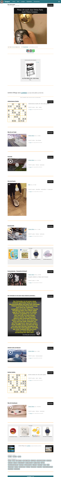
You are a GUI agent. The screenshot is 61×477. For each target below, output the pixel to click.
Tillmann (31, 413)
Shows (45, 464)
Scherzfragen (40, 464)
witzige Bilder (17, 5)
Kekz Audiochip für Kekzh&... (13, 436)
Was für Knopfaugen (12, 403)
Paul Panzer (21, 464)
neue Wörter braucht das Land (13, 464)
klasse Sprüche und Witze (41, 460)
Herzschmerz (37, 1)
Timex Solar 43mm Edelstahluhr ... (36, 259)
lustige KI (15, 462)
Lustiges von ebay (37, 462)
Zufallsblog (11, 449)
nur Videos (14, 456)
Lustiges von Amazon (29, 462)
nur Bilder (9, 456)
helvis (30, 282)
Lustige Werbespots (21, 462)
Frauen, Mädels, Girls (26, 460)
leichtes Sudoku (11, 372)
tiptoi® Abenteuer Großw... (13, 259)
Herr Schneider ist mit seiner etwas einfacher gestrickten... (22, 295)
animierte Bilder (43, 189)
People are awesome (39, 355)
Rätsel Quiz (35, 464)
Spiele (37, 107)
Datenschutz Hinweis (30, 52)
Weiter (50, 5)
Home (14, 1)
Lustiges (23, 1)
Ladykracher (10, 462)
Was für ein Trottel (12, 132)
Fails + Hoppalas (38, 140)
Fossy (31, 109)
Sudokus (40, 107)
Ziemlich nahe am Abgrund (14, 347)
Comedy (9, 460)
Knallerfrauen (49, 460)
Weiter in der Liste (49, 449)
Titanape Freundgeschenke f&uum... (25, 436)
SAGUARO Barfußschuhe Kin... (47, 259)
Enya (30, 142)
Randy (31, 191)
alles (18, 1)
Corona (13, 460)
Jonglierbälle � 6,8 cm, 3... (36, 436)
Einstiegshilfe (11, 225)
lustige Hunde (42, 164)
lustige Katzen (42, 411)
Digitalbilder (29, 1)
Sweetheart (25, 46)
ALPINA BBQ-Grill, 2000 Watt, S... (30, 79)
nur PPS (19, 456)
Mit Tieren (37, 164)
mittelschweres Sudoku (13, 101)
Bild (29, 184)
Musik (38, 280)
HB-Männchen (33, 460)
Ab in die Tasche (12, 181)
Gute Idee (10, 156)
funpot (7, 1)
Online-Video (31, 135)
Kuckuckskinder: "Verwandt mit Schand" (17, 271)
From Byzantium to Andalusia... (24, 259)
